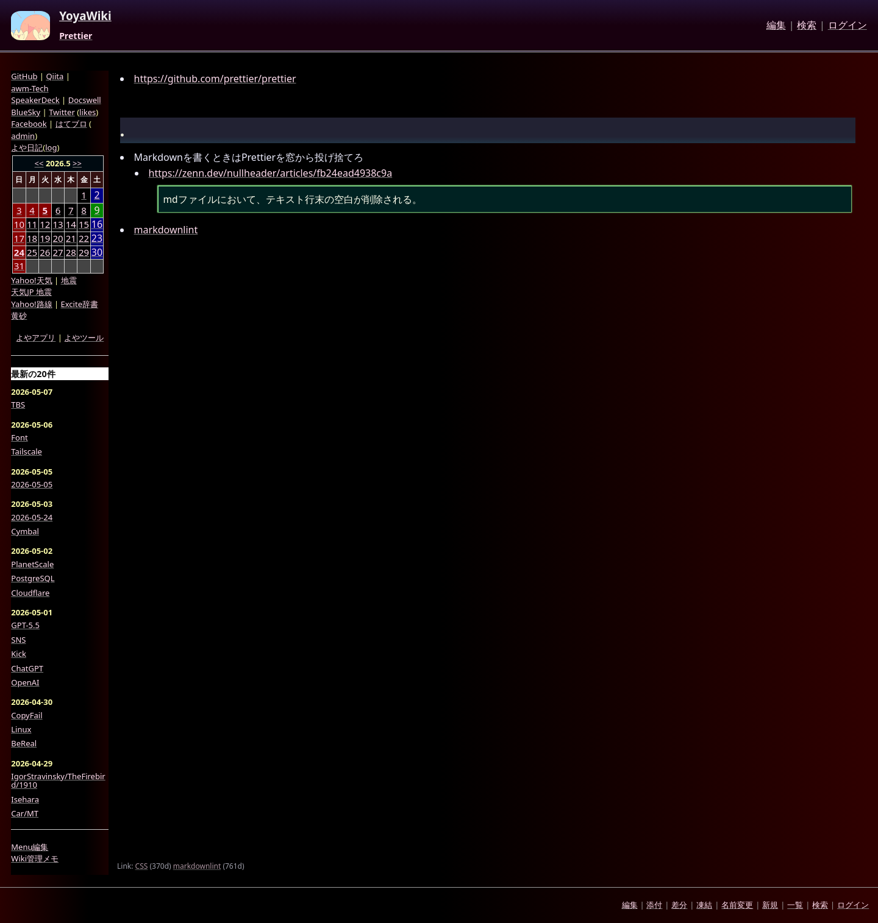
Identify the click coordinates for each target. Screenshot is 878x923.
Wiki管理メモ (35, 858)
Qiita (54, 76)
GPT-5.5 (25, 625)
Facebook (28, 123)
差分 (679, 904)
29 (84, 252)
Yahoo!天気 (31, 280)
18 (32, 238)
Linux (21, 729)
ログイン (847, 25)
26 (45, 252)
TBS (18, 404)
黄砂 (19, 315)
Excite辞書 (79, 304)
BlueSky (25, 112)
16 (96, 224)
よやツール (84, 337)
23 (96, 238)
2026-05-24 (31, 517)
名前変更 (737, 904)
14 (71, 224)
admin (23, 135)
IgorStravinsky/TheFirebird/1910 (58, 781)
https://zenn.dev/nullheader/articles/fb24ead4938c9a (271, 173)
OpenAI (25, 682)
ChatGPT (27, 668)
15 (84, 224)
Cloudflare (30, 593)
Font (19, 437)
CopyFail (26, 715)
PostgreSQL (32, 578)
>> (77, 163)
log (51, 147)
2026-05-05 (31, 484)
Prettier (75, 35)
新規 (770, 904)
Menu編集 (29, 846)
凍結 (704, 904)
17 (19, 238)
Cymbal (25, 531)
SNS (18, 639)
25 (32, 252)
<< (39, 163)
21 (71, 238)
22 (84, 238)
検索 (806, 25)
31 (19, 266)
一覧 (795, 904)
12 (45, 224)
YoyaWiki (85, 16)
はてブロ (71, 123)
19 (45, 238)
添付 (654, 904)
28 (71, 252)
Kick (18, 653)
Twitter (62, 112)
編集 (776, 25)
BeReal (24, 743)
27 (57, 252)
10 (19, 224)
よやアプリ (35, 337)
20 (57, 238)
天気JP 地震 (31, 291)
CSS (141, 866)
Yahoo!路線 (31, 304)
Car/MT (24, 813)
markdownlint (166, 229)
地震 (69, 280)
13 (57, 224)
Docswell (84, 99)
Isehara (25, 799)
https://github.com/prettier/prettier (215, 78)
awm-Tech (29, 88)
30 (96, 252)
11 (32, 224)
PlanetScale (32, 564)
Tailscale (26, 451)
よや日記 (27, 147)
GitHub (24, 76)
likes (87, 112)
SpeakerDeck (35, 99)
